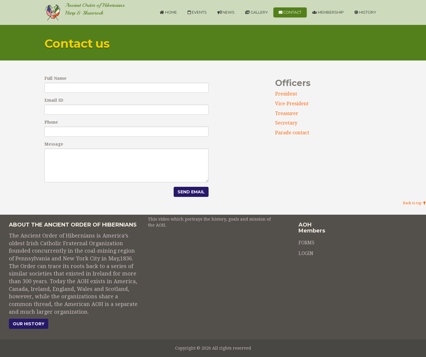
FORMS (306, 243)
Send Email (191, 192)
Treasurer (286, 113)
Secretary (286, 123)
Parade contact (292, 133)
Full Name (55, 78)
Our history (28, 323)
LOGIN (305, 253)
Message (53, 144)
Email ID (53, 100)
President (286, 94)
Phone (51, 122)
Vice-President (292, 103)
